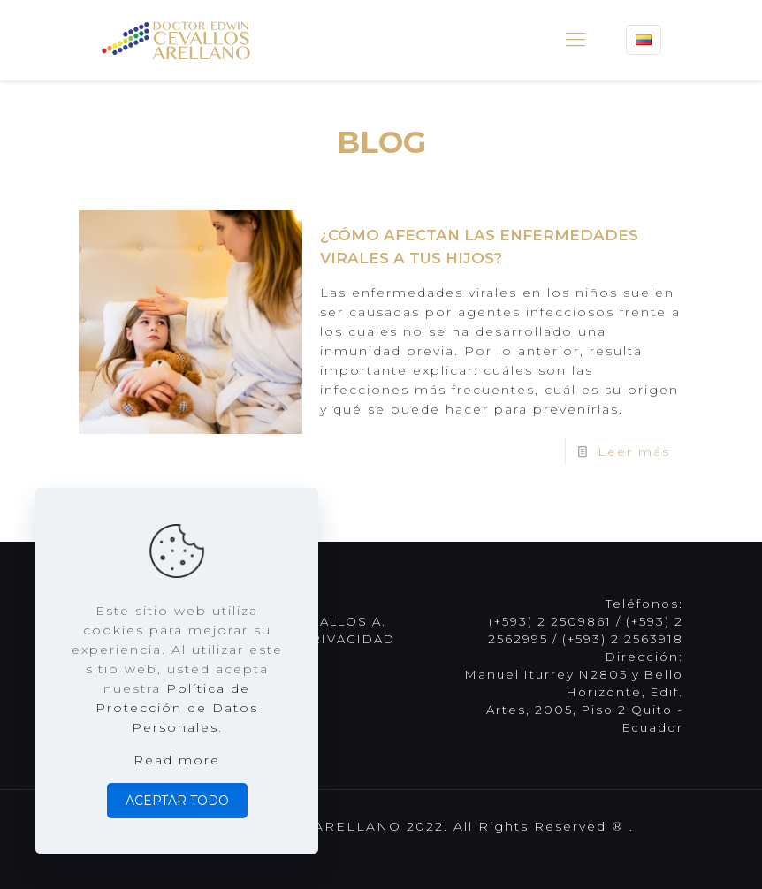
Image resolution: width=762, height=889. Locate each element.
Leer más (634, 452)
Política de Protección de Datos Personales (176, 707)
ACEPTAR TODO (177, 801)
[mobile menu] (575, 40)
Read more (176, 760)
